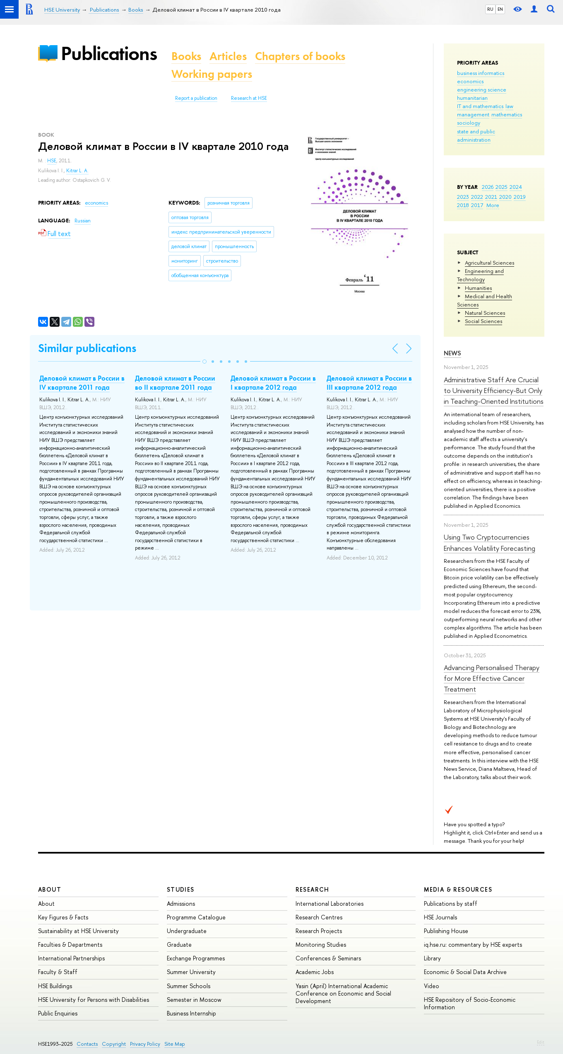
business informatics (480, 73)
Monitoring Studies (321, 944)
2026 (487, 187)
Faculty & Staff (57, 972)
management (473, 114)
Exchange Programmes (196, 958)
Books (186, 56)
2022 (477, 196)
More (492, 205)
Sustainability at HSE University (78, 931)
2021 (491, 196)
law (509, 106)
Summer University (191, 972)
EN (500, 9)
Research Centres (319, 917)
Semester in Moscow (194, 999)
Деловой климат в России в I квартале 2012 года (273, 383)
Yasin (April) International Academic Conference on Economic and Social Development (343, 993)
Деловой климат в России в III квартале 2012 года (369, 383)
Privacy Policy (145, 1043)
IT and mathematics (480, 106)
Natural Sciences (485, 312)
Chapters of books (300, 56)
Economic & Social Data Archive (465, 972)
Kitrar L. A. (77, 170)
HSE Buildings (55, 986)
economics (470, 81)
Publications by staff (450, 903)
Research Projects (319, 931)
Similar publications (87, 348)
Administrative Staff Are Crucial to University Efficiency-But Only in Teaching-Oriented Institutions (494, 390)
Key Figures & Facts (63, 917)
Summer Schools (188, 986)
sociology (468, 122)
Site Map (174, 1043)
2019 (520, 196)
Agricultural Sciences (489, 262)
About (49, 889)
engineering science (481, 89)
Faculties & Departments (70, 944)
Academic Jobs (315, 972)
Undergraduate (187, 931)
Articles (228, 56)
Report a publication (196, 98)
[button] (204, 361)
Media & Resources (458, 889)
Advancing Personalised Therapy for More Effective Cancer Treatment (491, 678)
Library (432, 958)
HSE (51, 160)
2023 (463, 196)
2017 (477, 205)
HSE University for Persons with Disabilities (93, 999)
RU (490, 9)
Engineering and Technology (480, 275)
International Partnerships (71, 958)
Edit (540, 1042)
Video (431, 986)
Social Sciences (483, 321)
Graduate (179, 944)
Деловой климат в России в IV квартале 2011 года (82, 383)
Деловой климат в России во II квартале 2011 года (175, 383)
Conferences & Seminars (328, 958)
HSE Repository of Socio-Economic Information (469, 1003)
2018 (463, 205)
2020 (505, 196)
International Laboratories (329, 903)
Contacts (87, 1043)
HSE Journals (440, 917)
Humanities (478, 288)
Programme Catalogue (196, 917)
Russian (83, 220)
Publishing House (446, 931)
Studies (181, 889)
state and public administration (476, 135)
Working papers (211, 74)
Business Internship (191, 1013)
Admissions (181, 903)
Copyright (114, 1043)
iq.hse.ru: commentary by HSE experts (473, 944)
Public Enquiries (57, 1013)
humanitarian (472, 97)
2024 (516, 187)
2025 (502, 187)
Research (313, 889)
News (452, 353)
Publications (109, 53)
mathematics (506, 114)
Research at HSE (249, 98)
